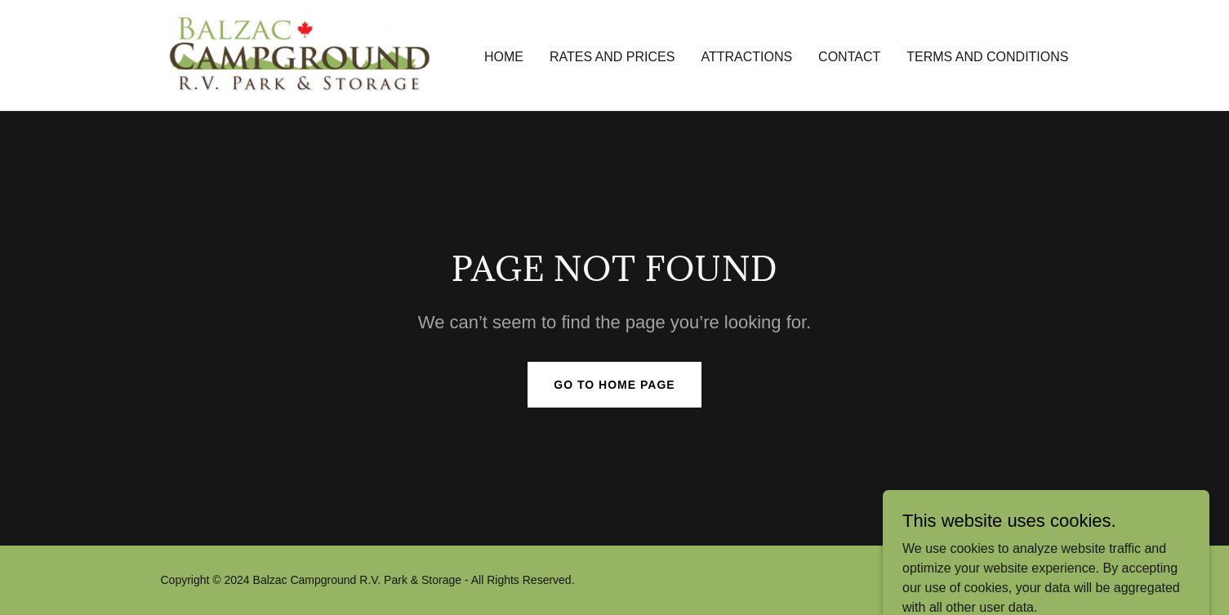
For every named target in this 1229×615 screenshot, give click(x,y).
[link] (301, 54)
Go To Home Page (614, 384)
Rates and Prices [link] (612, 57)
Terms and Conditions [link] (987, 57)
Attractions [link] (746, 57)
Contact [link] (849, 57)
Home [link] (503, 57)
